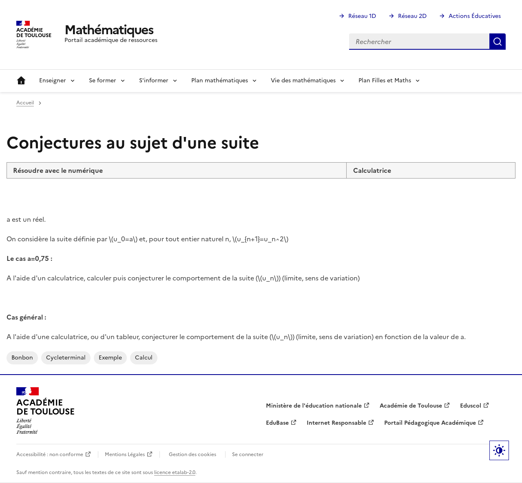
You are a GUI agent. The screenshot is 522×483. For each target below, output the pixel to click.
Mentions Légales (125, 454)
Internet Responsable (336, 423)
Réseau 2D (412, 16)
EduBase (277, 423)
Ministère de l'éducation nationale (314, 405)
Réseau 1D (362, 16)
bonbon (22, 357)
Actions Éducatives (475, 16)
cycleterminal (66, 357)
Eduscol (470, 405)
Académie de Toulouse (411, 405)
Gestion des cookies (192, 454)
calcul (144, 357)
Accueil (21, 80)
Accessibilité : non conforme (49, 454)
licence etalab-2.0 (174, 472)
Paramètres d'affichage (499, 450)
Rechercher (497, 41)
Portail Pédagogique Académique (430, 423)
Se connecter (247, 454)
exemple (110, 357)
